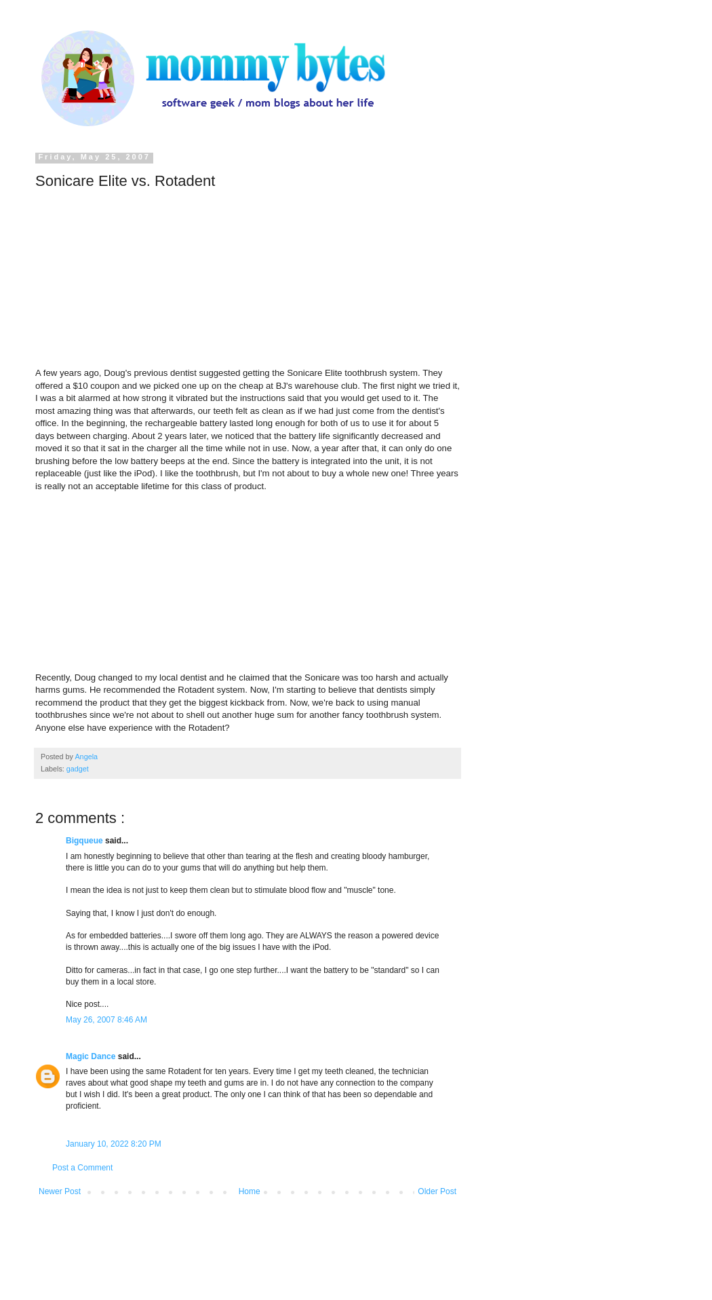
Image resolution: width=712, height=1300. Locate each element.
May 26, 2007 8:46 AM (106, 1020)
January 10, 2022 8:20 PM (113, 1144)
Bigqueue (85, 840)
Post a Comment (82, 1167)
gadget (77, 769)
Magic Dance (92, 1056)
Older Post (437, 1191)
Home (249, 1191)
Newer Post (60, 1191)
